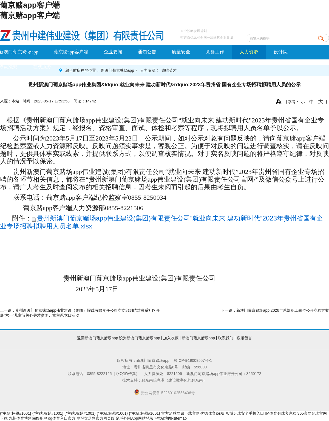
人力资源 (249, 52)
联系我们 (225, 338)
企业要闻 (113, 52)
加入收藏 (170, 338)
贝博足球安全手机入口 (245, 413)
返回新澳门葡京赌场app (97, 338)
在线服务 (42, 66)
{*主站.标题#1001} (15, 413)
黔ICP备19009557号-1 (193, 360)
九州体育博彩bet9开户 (28, 418)
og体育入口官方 (61, 418)
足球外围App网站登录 (134, 418)
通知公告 (147, 52)
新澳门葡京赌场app (117, 70)
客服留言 (244, 338)
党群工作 (215, 52)
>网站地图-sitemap (170, 418)
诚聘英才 (169, 70)
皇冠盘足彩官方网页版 (95, 418)
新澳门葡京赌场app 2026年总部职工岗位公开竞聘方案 (282, 310)
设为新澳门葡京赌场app (139, 338)
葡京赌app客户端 (30, 5)
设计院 (281, 52)
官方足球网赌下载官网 (180, 413)
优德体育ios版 (212, 413)
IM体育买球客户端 (280, 413)
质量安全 (181, 52)
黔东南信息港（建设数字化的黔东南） (174, 380)
